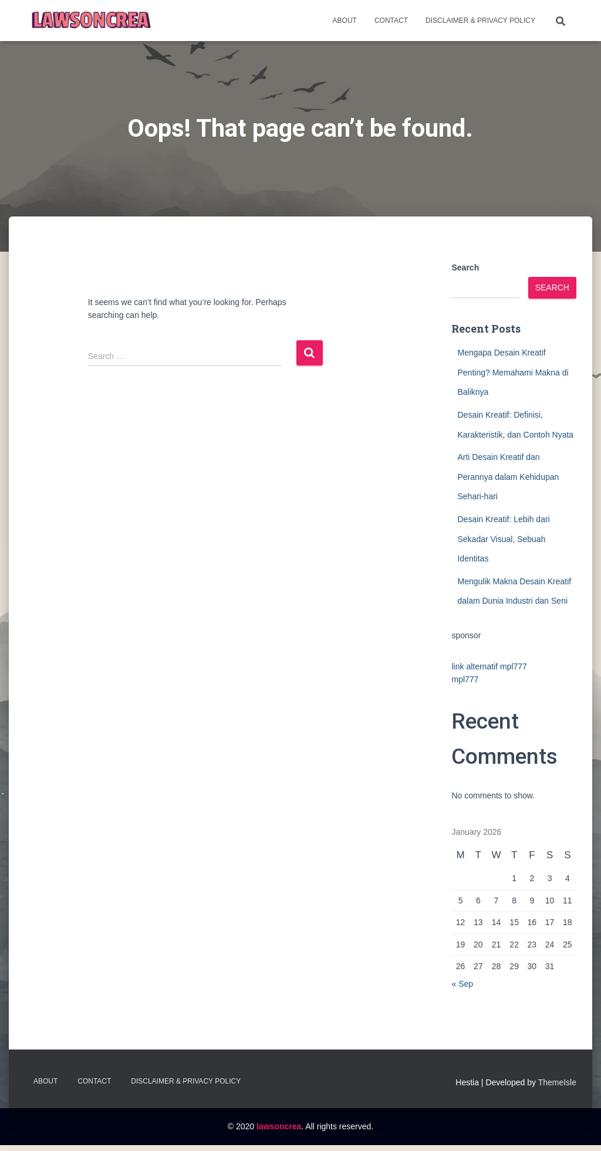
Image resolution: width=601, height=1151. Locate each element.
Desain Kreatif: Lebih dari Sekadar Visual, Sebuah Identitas (503, 538)
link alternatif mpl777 (488, 666)
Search (465, 267)
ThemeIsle (557, 1082)
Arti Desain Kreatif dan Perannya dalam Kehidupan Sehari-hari (508, 476)
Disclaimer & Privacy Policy (480, 20)
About (345, 20)
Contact (391, 20)
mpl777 (464, 679)
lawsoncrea (278, 1126)
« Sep (462, 983)
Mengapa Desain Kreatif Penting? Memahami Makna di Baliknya (512, 372)
